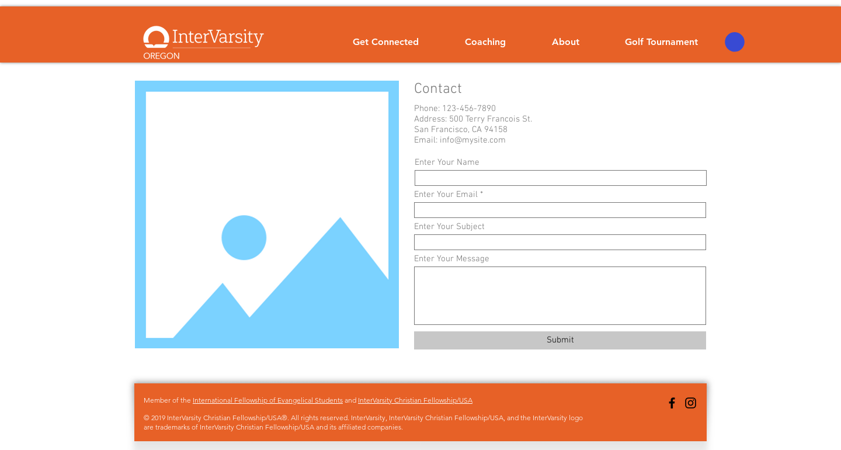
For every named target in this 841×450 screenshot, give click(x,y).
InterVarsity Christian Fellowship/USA (415, 400)
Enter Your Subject (449, 227)
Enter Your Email (446, 195)
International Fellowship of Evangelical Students (268, 400)
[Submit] (560, 340)
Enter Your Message (451, 259)
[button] (735, 42)
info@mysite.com (473, 140)
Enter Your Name (447, 162)
